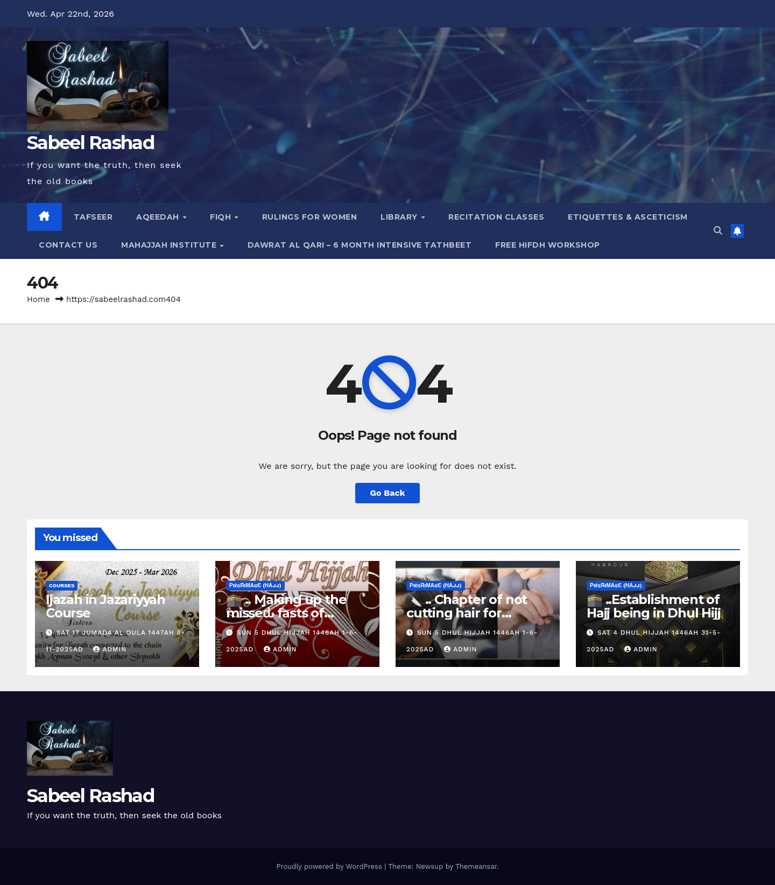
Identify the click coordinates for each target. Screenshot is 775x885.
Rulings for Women (309, 217)
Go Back (387, 493)
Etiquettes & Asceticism (628, 217)
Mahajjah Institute (170, 245)
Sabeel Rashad (90, 142)
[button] (718, 231)
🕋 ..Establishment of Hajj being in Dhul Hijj (653, 606)
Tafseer (93, 217)
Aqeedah (158, 217)
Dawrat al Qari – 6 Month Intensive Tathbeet (360, 245)
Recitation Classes (496, 217)
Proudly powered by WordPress (330, 866)
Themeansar (476, 866)
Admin (109, 649)
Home (38, 299)
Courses (61, 585)
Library (400, 217)
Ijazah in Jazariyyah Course (105, 606)
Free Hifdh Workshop (547, 245)
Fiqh (222, 217)
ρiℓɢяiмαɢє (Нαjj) (255, 585)
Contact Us (68, 245)
